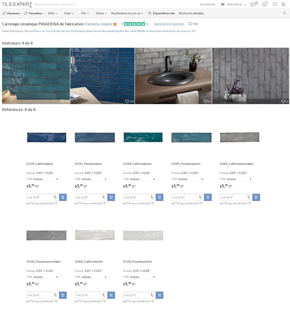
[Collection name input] (36, 13)
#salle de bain (61, 31)
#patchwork (94, 31)
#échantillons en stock (39, 31)
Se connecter (207, 4)
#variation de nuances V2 (179, 31)
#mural (106, 31)
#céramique (78, 31)
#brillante (143, 31)
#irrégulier (117, 31)
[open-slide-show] (46, 137)
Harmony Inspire (98, 24)
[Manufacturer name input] (13, 13)
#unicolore (156, 31)
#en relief (130, 31)
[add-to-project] (63, 197)
